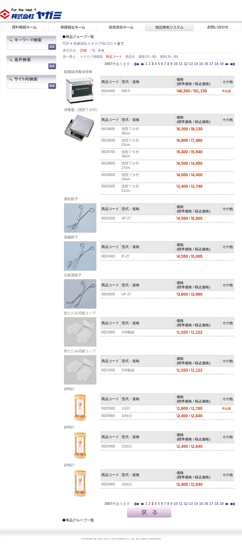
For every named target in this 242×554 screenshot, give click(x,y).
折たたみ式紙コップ (80, 313)
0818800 (108, 163)
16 (206, 64)
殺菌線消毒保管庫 (78, 72)
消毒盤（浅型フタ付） (81, 110)
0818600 (108, 129)
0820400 (108, 256)
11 (180, 64)
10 (175, 64)
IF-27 (125, 256)
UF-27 (126, 294)
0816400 (108, 91)
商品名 (130, 56)
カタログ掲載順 (92, 56)
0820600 (108, 294)
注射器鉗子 (73, 275)
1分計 (126, 408)
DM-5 (125, 91)
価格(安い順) (147, 56)
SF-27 (126, 218)
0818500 (108, 140)
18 (216, 64)
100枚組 (127, 332)
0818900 (108, 175)
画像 (101, 50)
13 (191, 64)
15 (201, 64)
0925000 (108, 186)
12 (186, 64)
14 (196, 64)
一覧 (92, 50)
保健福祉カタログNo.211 (93, 43)
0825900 (108, 416)
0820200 (108, 218)
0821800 (108, 332)
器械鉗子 (71, 237)
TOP (65, 43)
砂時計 (69, 389)
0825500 (108, 408)
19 (221, 64)
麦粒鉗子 (71, 199)
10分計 (126, 416)
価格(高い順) (169, 56)
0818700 (108, 152)
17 (211, 64)
